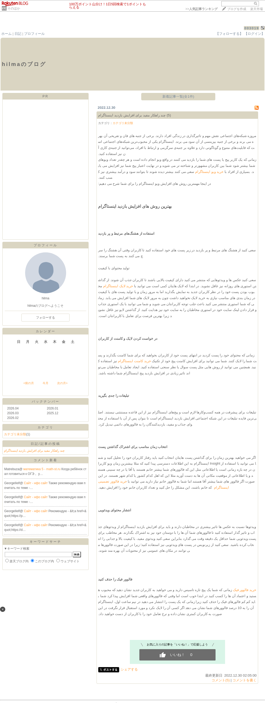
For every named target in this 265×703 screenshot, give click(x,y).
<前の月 (28, 383)
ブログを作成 (236, 9)
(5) (169, 115)
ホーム (6, 34)
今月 (45, 383)
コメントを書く (244, 680)
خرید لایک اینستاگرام (118, 286)
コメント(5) (221, 680)
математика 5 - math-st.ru (42, 469)
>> (201, 9)
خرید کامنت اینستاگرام (134, 361)
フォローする (45, 317)
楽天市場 (256, 9)
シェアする (129, 669)
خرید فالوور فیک (244, 590)
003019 (251, 28)
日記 (18, 34)
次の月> (62, 383)
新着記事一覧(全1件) (178, 96)
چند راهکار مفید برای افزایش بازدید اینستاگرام (34, 450)
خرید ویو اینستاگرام (209, 172)
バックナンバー (46, 401)
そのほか (13, 8)
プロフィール (34, 34)
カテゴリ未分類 (15, 434)
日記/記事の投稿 (45, 444)
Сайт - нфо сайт (36, 483)
